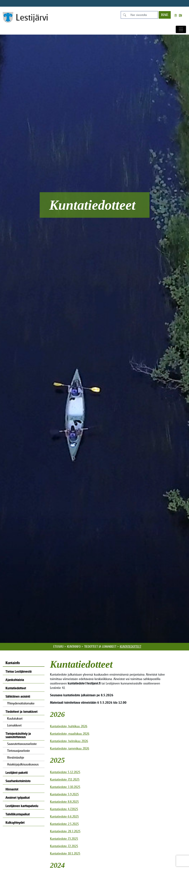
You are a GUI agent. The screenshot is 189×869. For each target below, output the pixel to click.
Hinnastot (12, 789)
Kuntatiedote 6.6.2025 (64, 816)
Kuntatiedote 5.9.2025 (64, 794)
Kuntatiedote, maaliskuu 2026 (69, 734)
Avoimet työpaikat (18, 797)
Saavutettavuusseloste (22, 744)
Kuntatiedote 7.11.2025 (65, 779)
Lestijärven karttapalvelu (22, 806)
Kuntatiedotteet (16, 688)
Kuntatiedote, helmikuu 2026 (69, 741)
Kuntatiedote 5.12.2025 (65, 772)
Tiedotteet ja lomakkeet (100, 646)
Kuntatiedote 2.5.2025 (64, 824)
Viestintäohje (15, 757)
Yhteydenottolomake (21, 703)
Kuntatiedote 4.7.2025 (64, 809)
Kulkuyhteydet (15, 822)
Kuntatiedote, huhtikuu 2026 (68, 726)
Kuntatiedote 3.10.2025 (65, 787)
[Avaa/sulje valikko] (181, 29)
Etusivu (58, 646)
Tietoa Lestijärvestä (19, 671)
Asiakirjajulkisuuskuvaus (23, 764)
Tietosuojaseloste (18, 751)
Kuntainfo (74, 646)
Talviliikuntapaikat (18, 814)
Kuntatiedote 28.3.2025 (65, 831)
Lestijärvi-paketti (17, 773)
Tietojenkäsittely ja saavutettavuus (18, 735)
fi (175, 15)
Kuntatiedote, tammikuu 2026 (69, 748)
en (180, 15)
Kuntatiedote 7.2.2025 (64, 846)
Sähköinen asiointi (18, 696)
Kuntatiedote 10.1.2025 (65, 853)
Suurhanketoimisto (18, 781)
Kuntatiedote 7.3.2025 (64, 839)
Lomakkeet (14, 725)
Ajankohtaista (15, 680)
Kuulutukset (15, 718)
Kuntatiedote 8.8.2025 (64, 802)
